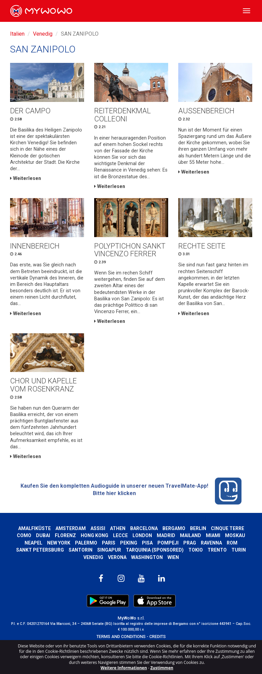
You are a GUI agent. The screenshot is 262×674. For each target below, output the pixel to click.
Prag (189, 543)
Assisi (97, 528)
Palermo (86, 543)
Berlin (198, 528)
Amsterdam (70, 528)
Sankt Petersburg (40, 550)
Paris (108, 543)
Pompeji (168, 543)
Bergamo (173, 528)
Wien (173, 557)
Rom (232, 543)
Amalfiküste (34, 528)
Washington (147, 557)
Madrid (166, 535)
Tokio (195, 550)
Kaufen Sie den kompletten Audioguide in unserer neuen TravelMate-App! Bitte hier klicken (131, 491)
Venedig (42, 34)
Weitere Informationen (124, 668)
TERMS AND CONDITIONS (121, 636)
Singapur (109, 550)
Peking (128, 543)
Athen (117, 528)
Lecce (120, 535)
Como (24, 535)
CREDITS (157, 636)
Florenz (65, 535)
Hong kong (94, 535)
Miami (213, 535)
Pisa (147, 543)
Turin (238, 550)
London (142, 535)
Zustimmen (161, 668)
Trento (217, 550)
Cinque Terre (227, 528)
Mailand (190, 535)
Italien (17, 34)
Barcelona (144, 528)
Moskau (235, 535)
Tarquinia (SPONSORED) (155, 550)
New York (58, 543)
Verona (117, 557)
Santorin (80, 550)
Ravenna (211, 543)
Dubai (43, 535)
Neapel (33, 543)
